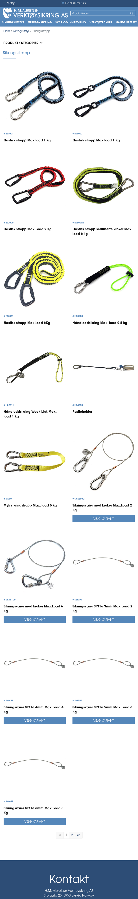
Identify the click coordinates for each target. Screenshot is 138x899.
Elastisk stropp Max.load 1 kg (27, 140)
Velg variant (103, 519)
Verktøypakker (101, 22)
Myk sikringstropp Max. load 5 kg (30, 505)
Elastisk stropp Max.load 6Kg (27, 323)
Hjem (6, 31)
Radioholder (82, 412)
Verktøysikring (40, 22)
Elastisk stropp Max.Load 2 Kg (28, 229)
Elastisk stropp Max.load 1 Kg (96, 140)
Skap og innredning (70, 22)
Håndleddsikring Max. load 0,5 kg (99, 323)
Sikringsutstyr (13, 22)
